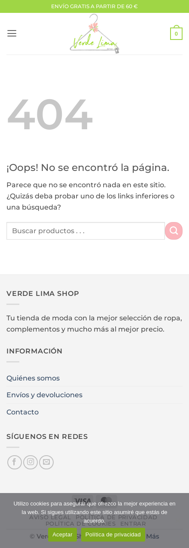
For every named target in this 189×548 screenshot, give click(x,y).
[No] (177, 523)
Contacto (22, 412)
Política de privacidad (113, 534)
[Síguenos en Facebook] (14, 462)
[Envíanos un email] (46, 462)
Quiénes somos (33, 378)
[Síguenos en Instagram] (30, 462)
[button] (11, 33)
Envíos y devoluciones (44, 394)
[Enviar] (174, 230)
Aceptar (62, 534)
